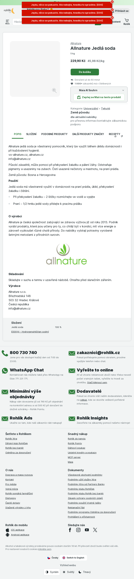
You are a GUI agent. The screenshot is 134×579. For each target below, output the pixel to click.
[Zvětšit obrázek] (54, 91)
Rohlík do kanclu (76, 438)
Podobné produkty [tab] (54, 134)
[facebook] (70, 530)
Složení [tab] (31, 134)
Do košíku (85, 71)
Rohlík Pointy (75, 443)
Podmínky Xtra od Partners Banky (86, 484)
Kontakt (9, 479)
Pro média (10, 484)
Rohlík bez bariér (14, 447)
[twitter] (95, 530)
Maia (70, 462)
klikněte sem (44, 549)
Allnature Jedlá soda (92, 48)
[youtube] (87, 530)
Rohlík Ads (21, 418)
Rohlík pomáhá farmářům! (19, 493)
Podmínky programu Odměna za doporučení (92, 512)
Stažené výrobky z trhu (18, 507)
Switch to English (73, 557)
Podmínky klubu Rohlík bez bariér (86, 493)
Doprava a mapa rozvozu (19, 474)
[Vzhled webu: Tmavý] (84, 572)
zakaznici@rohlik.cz (98, 352)
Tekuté (105, 108)
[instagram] (78, 530)
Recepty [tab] (114, 134)
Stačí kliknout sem (97, 382)
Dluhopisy (10, 498)
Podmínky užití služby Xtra (82, 479)
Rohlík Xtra (11, 438)
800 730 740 (23, 352)
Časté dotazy (12, 502)
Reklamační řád (76, 507)
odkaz (83, 399)
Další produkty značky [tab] (88, 134)
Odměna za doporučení (18, 452)
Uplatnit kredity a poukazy (82, 452)
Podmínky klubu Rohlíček (81, 488)
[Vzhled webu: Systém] (52, 572)
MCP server (74, 457)
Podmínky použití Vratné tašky (84, 502)
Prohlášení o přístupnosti (81, 516)
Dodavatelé (89, 391)
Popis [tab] (17, 134)
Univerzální (91, 108)
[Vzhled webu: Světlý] (68, 572)
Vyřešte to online (95, 369)
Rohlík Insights (92, 418)
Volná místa (11, 488)
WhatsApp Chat (27, 369)
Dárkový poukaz (76, 447)
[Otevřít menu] (7, 21)
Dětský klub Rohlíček (16, 443)
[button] (119, 11)
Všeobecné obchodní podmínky (85, 474)
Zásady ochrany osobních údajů (85, 498)
